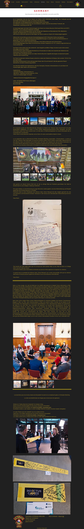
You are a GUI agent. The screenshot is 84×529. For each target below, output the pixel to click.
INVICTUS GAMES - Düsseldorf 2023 (42, 407)
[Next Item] (69, 101)
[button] (60, 6)
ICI (63, 516)
